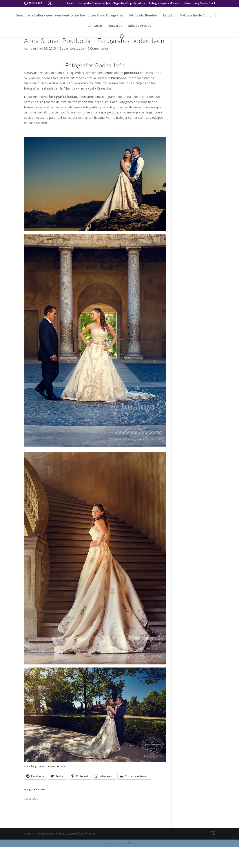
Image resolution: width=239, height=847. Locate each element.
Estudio (169, 15)
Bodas (64, 48)
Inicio (70, 3)
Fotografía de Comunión (199, 15)
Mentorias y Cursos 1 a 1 (199, 3)
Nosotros (115, 26)
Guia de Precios (139, 26)
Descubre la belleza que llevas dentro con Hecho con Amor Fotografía (69, 15)
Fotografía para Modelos (165, 3)
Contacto (95, 26)
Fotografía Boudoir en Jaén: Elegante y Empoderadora (111, 3)
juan (33, 48)
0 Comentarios (98, 48)
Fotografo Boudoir (142, 15)
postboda (77, 48)
